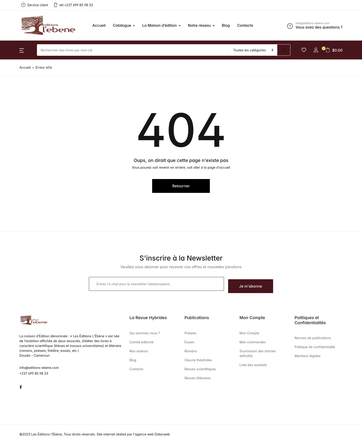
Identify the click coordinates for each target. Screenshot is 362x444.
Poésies (190, 333)
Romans (190, 351)
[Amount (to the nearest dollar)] (132, 50)
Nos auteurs (139, 351)
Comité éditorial (142, 342)
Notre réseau (199, 25)
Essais (189, 342)
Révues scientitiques (200, 369)
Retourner (181, 186)
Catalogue (122, 25)
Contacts (136, 369)
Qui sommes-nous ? (145, 333)
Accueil (99, 25)
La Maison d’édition (159, 25)
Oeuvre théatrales (198, 360)
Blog (133, 360)
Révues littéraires (197, 378)
